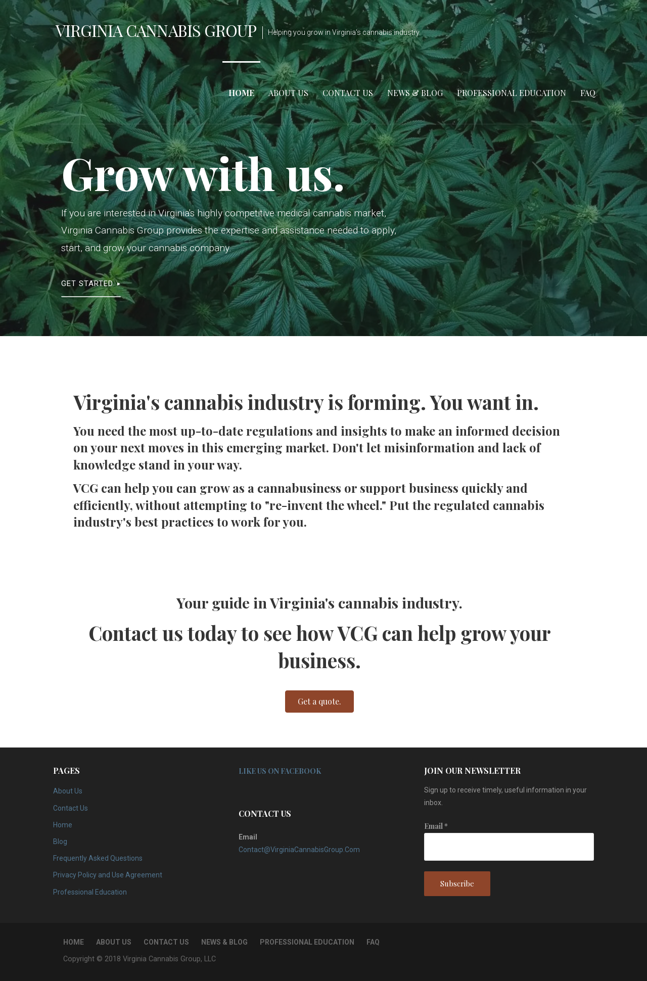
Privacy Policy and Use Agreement (107, 875)
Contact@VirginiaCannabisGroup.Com (299, 850)
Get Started (87, 283)
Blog (60, 841)
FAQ (587, 92)
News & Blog (415, 92)
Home (241, 92)
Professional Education (511, 92)
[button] (319, 701)
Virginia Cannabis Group (156, 30)
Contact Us (347, 92)
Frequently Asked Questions (98, 858)
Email (436, 826)
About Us (288, 92)
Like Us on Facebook (280, 771)
